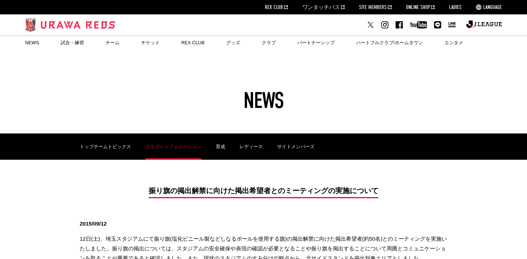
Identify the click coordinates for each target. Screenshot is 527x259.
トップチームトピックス (105, 146)
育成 (220, 146)
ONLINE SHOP (418, 7)
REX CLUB (274, 7)
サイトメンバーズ (295, 146)
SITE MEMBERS (373, 7)
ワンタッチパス (321, 7)
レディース (251, 146)
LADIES (455, 7)
